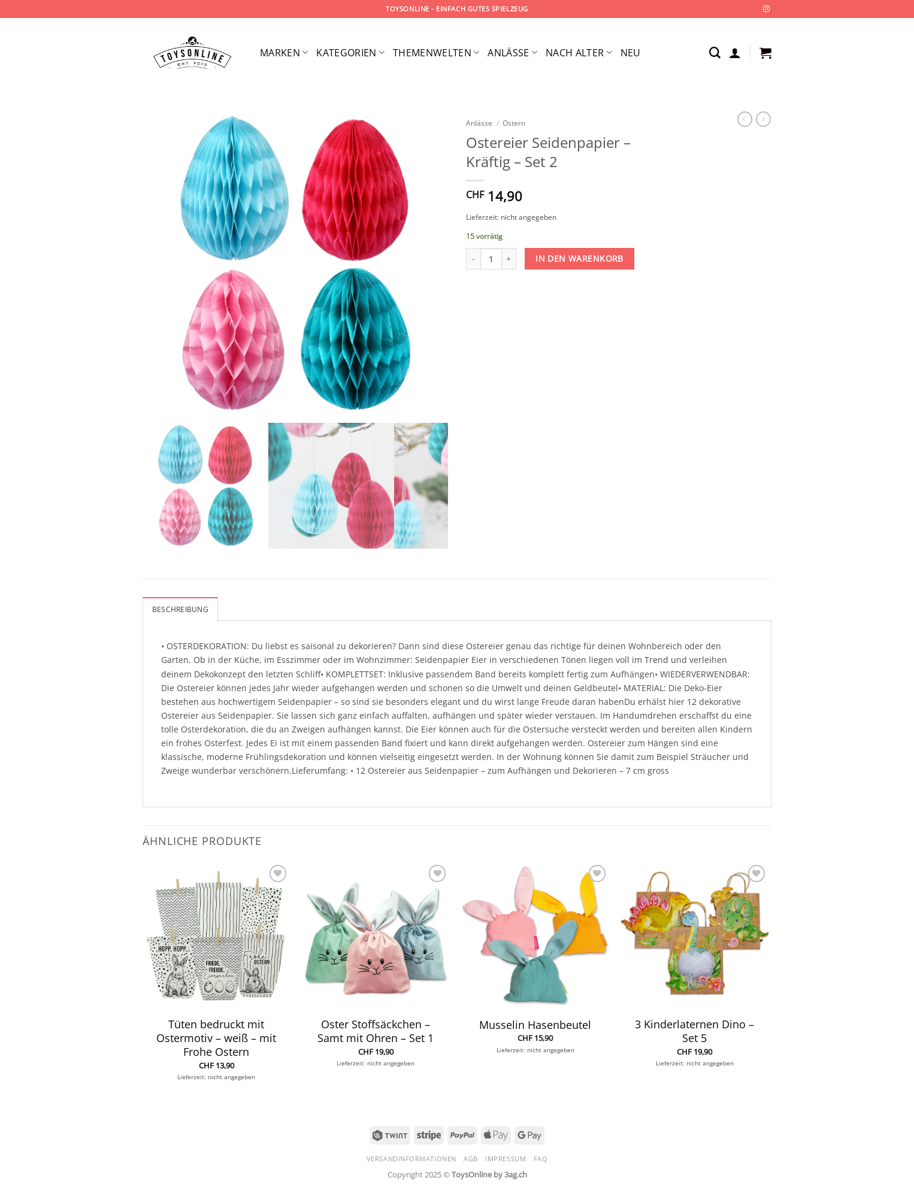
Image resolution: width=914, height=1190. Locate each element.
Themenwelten (436, 52)
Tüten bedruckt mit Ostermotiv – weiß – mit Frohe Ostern (216, 1038)
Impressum (505, 1158)
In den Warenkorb (579, 258)
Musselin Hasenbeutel (535, 1025)
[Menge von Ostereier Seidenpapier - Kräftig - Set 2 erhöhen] (509, 259)
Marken (284, 52)
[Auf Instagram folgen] (766, 9)
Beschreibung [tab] (180, 609)
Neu (631, 52)
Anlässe (512, 52)
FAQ (541, 1158)
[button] (735, 53)
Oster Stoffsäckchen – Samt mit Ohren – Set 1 (375, 1031)
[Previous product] (763, 119)
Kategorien (350, 52)
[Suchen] (715, 53)
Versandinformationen (411, 1158)
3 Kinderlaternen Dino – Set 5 (694, 1031)
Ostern (514, 123)
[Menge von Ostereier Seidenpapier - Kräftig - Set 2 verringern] (473, 259)
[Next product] (744, 119)
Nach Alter (579, 52)
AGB (471, 1158)
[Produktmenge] (491, 259)
